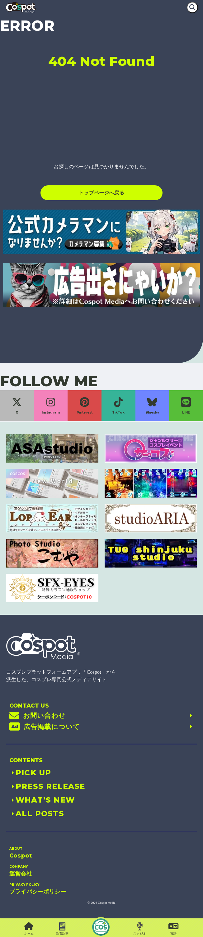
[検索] (192, 7)
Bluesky (152, 405)
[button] (173, 929)
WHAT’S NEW (42, 799)
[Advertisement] (101, 119)
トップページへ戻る (101, 192)
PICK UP (30, 772)
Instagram (51, 405)
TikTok (118, 405)
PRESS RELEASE (47, 786)
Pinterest (85, 405)
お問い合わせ (101, 716)
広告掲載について (101, 727)
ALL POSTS (36, 813)
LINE (186, 405)
